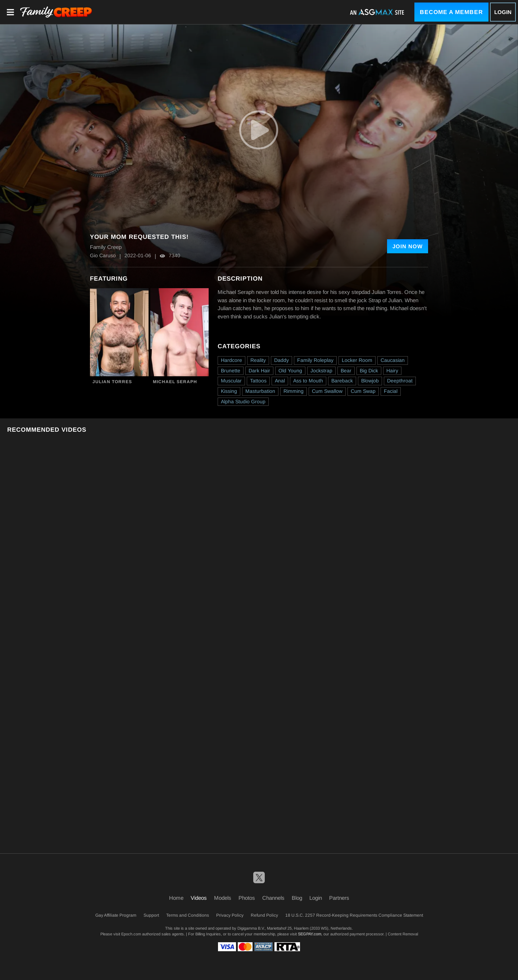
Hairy (392, 370)
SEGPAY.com (309, 934)
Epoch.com (131, 934)
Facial (390, 391)
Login (503, 12)
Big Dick (369, 370)
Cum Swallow (327, 391)
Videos (199, 898)
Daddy (281, 360)
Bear (346, 370)
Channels (273, 898)
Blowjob (370, 381)
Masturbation (260, 391)
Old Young (290, 370)
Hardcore (231, 360)
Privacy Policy (230, 915)
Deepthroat (400, 381)
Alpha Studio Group (243, 401)
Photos (246, 898)
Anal (280, 381)
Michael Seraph (175, 381)
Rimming (293, 391)
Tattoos (258, 381)
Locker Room (357, 360)
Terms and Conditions (187, 915)
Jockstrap (321, 370)
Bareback (342, 381)
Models (222, 898)
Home (176, 898)
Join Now (407, 246)
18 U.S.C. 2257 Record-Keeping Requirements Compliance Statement (354, 915)
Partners (339, 898)
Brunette (230, 370)
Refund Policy (264, 915)
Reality (258, 360)
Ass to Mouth (308, 381)
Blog (297, 898)
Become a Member (451, 12)
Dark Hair (259, 370)
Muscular (231, 381)
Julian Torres (112, 381)
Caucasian (393, 360)
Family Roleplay (315, 360)
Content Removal (403, 934)
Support (151, 915)
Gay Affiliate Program (115, 915)
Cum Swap (363, 391)
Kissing (229, 391)
